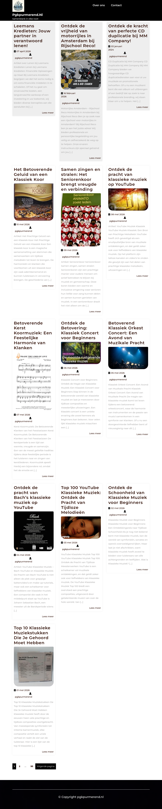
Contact (116, 5)
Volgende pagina (45, 766)
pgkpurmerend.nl (27, 15)
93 (32, 766)
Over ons (99, 5)
